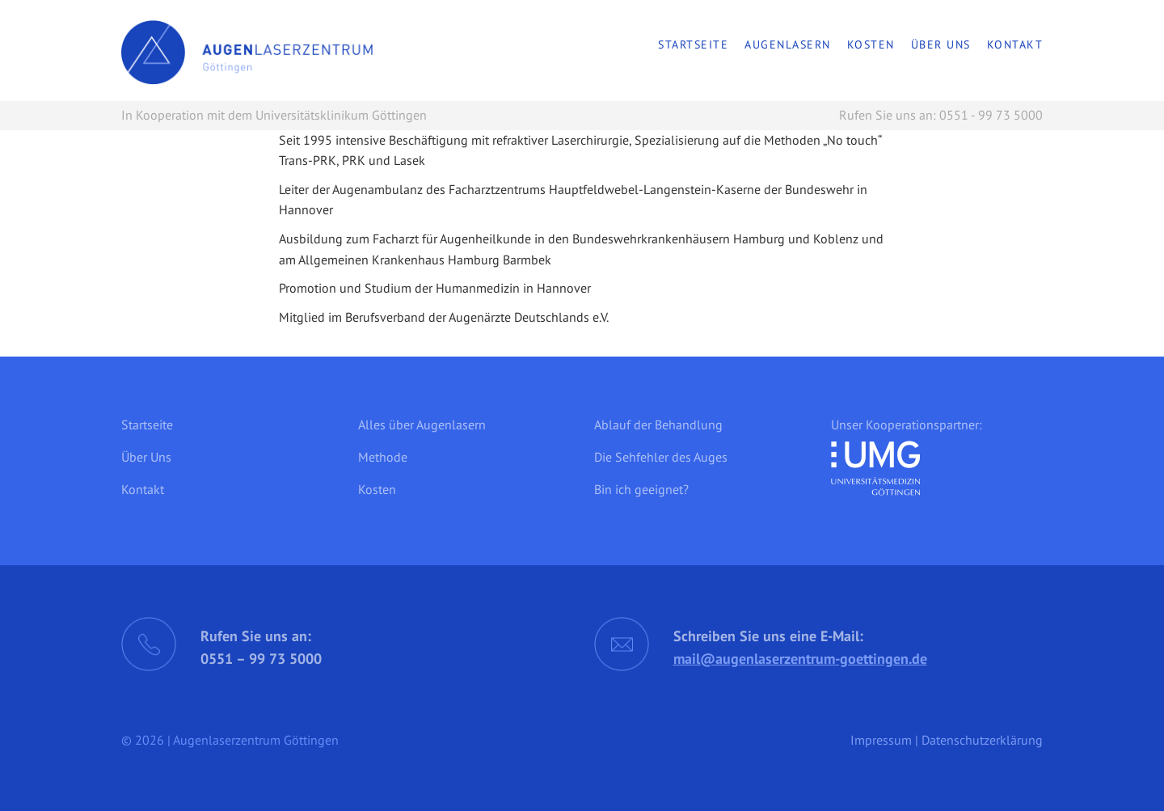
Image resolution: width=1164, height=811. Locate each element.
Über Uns (941, 44)
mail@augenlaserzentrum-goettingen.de (800, 658)
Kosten (871, 44)
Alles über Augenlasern (422, 424)
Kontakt (1015, 44)
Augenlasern (787, 44)
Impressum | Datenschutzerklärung (946, 740)
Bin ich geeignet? (641, 489)
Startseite (693, 44)
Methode (382, 457)
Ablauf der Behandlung (658, 424)
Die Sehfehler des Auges (661, 457)
